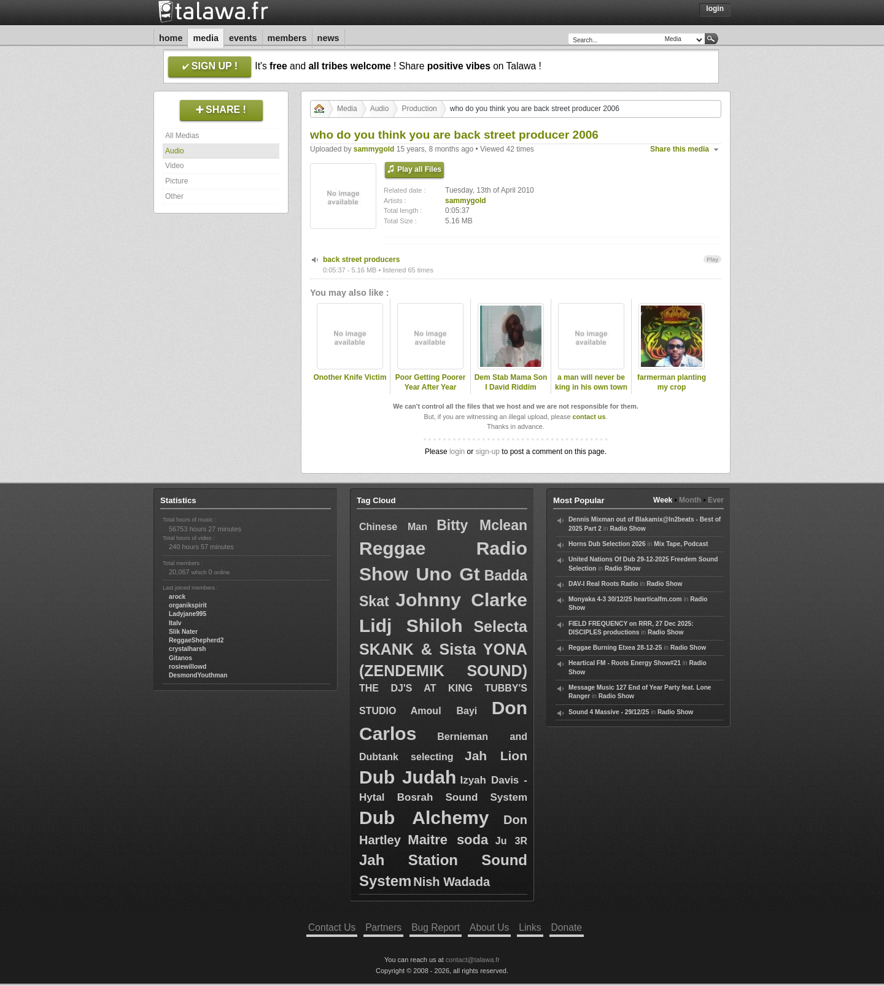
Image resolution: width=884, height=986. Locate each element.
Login (715, 8)
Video (174, 165)
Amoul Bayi (444, 711)
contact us (588, 416)
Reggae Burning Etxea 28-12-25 (615, 647)
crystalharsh (187, 648)
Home (170, 38)
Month (690, 500)
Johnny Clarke (461, 600)
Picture (176, 181)
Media (206, 38)
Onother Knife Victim (349, 377)
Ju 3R (511, 841)
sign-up (488, 451)
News (328, 38)
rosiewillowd (187, 666)
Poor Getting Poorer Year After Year (430, 382)
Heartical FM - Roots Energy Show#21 (624, 663)
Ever (716, 500)
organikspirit (188, 605)
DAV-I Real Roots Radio (603, 583)
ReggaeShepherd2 (196, 640)
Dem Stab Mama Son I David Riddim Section (511, 387)
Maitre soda (448, 839)
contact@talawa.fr (473, 959)
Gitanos (180, 658)
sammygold (374, 149)
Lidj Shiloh (410, 625)
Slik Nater (183, 631)
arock (177, 596)
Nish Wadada (451, 881)
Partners (383, 927)
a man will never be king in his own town (591, 382)
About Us (489, 927)
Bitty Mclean (481, 525)
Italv (175, 623)
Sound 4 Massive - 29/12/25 (608, 712)
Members (287, 38)
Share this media (679, 149)
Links (530, 927)
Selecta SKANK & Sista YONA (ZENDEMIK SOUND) (443, 648)
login (457, 451)
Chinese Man (393, 527)
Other (174, 196)
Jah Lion (496, 756)
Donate (566, 927)
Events (243, 38)
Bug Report (435, 927)
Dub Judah (407, 777)
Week (662, 500)
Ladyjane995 (187, 613)
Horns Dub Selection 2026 (607, 544)
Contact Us (331, 927)
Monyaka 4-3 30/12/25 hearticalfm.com (625, 599)
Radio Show (627, 528)
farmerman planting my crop (671, 382)
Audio (174, 151)
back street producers (361, 259)
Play (712, 259)
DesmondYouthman (198, 675)
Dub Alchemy (424, 817)
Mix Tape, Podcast (681, 544)
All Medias (182, 135)
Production (418, 108)
